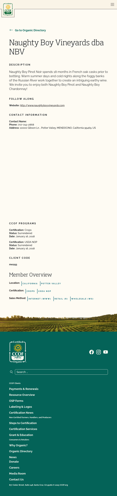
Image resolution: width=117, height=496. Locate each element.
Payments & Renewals (23, 388)
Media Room (17, 473)
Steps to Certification (23, 423)
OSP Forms (16, 400)
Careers (14, 467)
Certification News (21, 412)
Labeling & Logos (20, 406)
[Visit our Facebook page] (91, 352)
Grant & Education (21, 435)
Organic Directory (20, 451)
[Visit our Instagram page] (98, 352)
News (13, 457)
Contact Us (16, 479)
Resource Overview (22, 394)
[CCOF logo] (8, 9)
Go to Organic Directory (27, 30)
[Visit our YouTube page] (105, 352)
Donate (14, 461)
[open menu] (112, 5)
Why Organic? (18, 445)
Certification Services (23, 429)
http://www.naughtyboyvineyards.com (42, 105)
